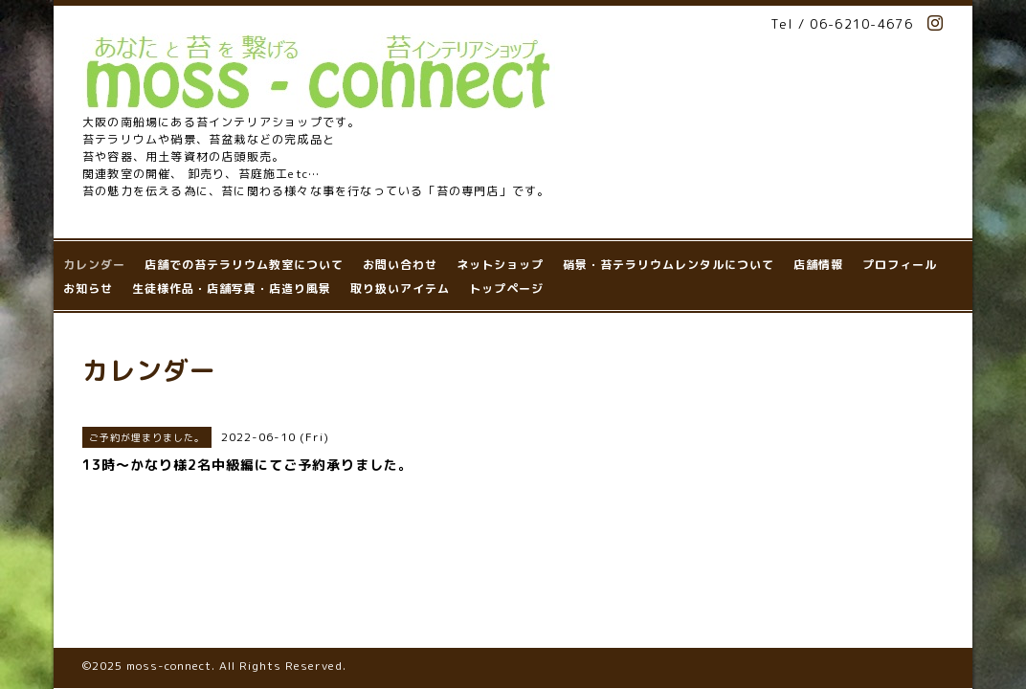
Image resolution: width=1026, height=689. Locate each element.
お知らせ (88, 288)
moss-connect (169, 585)
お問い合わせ (400, 264)
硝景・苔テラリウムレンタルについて (668, 264)
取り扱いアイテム (400, 288)
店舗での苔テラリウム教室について (244, 264)
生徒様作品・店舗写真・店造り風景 (231, 288)
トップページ (506, 288)
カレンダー (94, 264)
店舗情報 (818, 264)
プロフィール (899, 264)
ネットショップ (500, 264)
